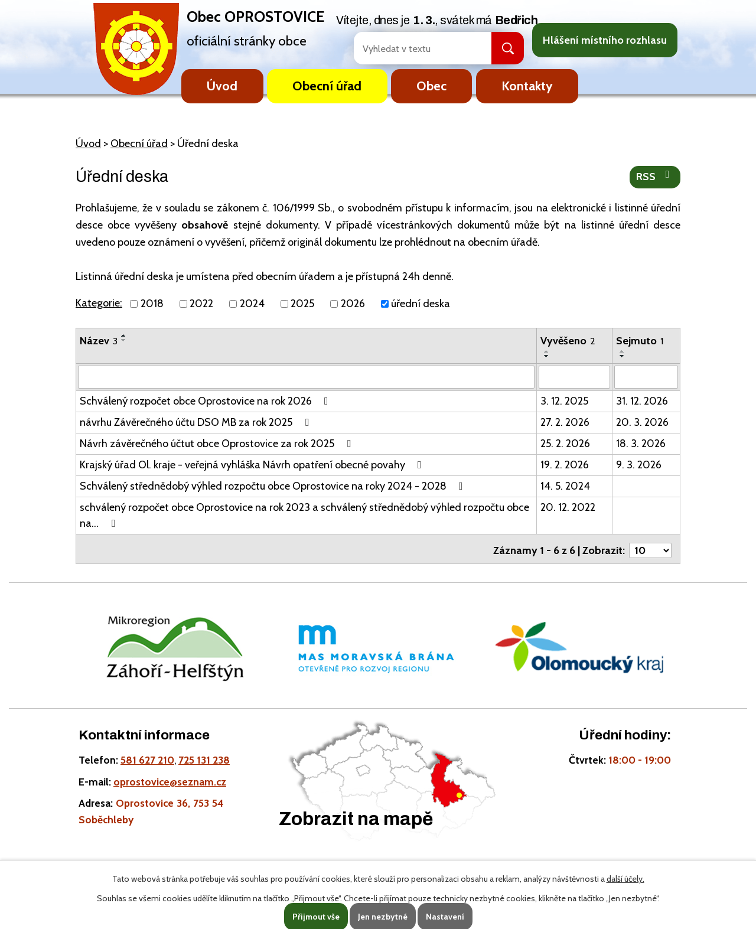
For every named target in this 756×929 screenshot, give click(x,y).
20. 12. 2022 (567, 506)
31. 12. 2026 (642, 400)
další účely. (625, 878)
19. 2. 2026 (564, 464)
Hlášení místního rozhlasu (605, 40)
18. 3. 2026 (641, 442)
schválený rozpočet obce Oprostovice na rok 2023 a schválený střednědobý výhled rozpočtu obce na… (304, 514)
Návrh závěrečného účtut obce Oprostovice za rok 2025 (218, 442)
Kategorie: (99, 302)
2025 (302, 303)
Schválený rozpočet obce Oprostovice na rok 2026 (206, 400)
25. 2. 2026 (565, 442)
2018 (152, 303)
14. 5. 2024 (565, 485)
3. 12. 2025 (564, 400)
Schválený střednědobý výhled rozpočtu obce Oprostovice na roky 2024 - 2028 (274, 485)
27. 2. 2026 (564, 421)
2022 (201, 303)
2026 (353, 303)
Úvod (222, 85)
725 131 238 (204, 756)
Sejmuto (639, 340)
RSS (655, 176)
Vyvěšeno (567, 340)
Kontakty (527, 85)
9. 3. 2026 (639, 464)
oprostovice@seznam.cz (169, 778)
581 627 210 (147, 756)
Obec (431, 85)
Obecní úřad (326, 85)
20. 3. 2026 (642, 421)
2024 (252, 303)
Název (99, 340)
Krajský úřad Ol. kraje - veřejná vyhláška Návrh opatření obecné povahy (253, 464)
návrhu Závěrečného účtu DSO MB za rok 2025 (197, 421)
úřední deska (420, 303)
